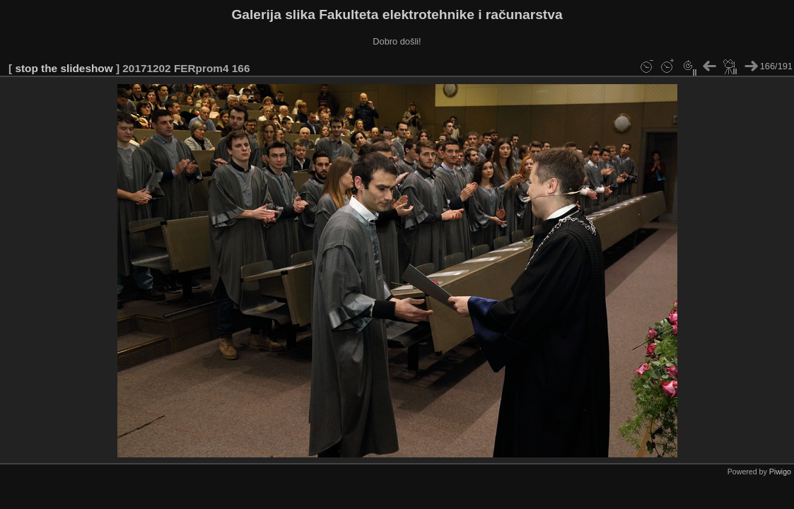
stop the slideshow (63, 68)
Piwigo (780, 471)
